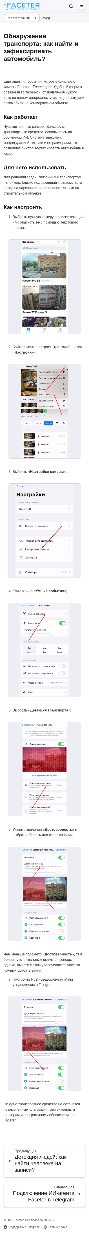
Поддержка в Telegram (21, 1227)
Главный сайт (55, 1227)
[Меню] (81, 6)
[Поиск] (71, 6)
